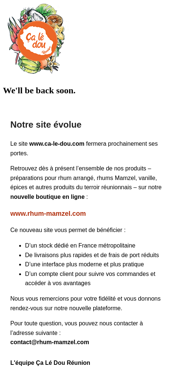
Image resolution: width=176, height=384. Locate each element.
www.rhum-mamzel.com (48, 213)
